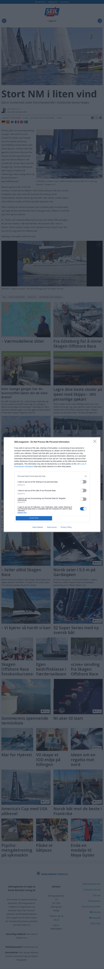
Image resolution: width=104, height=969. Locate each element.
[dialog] (52, 484)
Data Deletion (37, 527)
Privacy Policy (66, 527)
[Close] (95, 442)
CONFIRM (34, 518)
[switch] (83, 481)
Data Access (52, 527)
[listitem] (52, 476)
